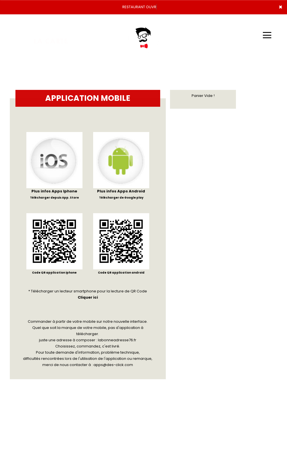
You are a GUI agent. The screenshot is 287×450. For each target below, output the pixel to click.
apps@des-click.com (113, 364)
